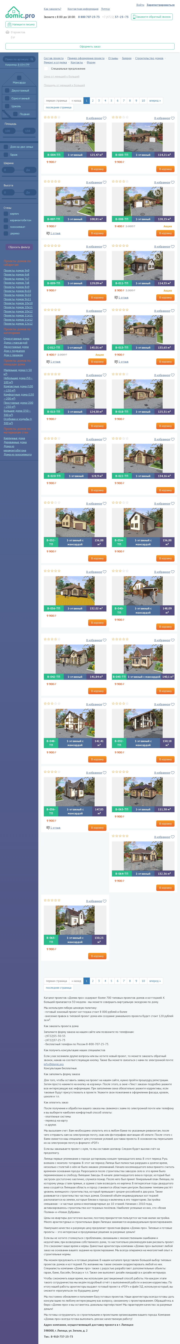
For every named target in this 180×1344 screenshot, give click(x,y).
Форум (91, 62)
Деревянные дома (15, 442)
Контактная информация (83, 9)
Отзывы (113, 58)
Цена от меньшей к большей (61, 76)
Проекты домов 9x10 (17, 295)
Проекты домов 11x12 (18, 319)
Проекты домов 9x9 (16, 270)
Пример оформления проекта (85, 58)
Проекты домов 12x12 (18, 323)
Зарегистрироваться (161, 5)
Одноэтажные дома (16, 338)
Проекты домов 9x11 (17, 299)
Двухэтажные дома (16, 347)
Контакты (77, 62)
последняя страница (58, 107)
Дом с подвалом (14, 351)
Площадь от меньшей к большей (64, 85)
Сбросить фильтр (19, 247)
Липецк (105, 9)
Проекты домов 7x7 (16, 278)
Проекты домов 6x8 (16, 274)
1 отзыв (55, 233)
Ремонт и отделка (55, 62)
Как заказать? (52, 9)
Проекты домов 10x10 (18, 303)
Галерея (126, 58)
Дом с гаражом (13, 355)
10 (143, 100)
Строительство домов (149, 58)
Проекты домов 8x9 (16, 287)
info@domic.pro (54, 1064)
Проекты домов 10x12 (18, 311)
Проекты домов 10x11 (18, 307)
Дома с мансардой (15, 342)
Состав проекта (54, 58)
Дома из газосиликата (18, 454)
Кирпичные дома (14, 438)
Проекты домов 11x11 (18, 315)
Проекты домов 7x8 (16, 282)
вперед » (155, 100)
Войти (140, 5)
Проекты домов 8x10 (17, 291)
